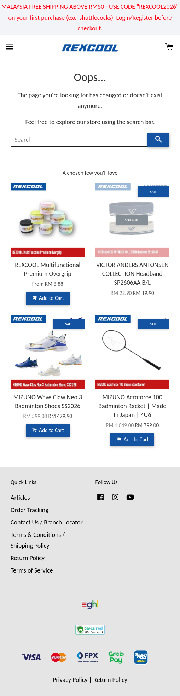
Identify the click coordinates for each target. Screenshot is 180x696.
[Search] (79, 140)
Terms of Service (32, 570)
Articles (20, 497)
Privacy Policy (70, 680)
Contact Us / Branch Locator (47, 522)
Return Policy (28, 558)
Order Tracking (29, 510)
